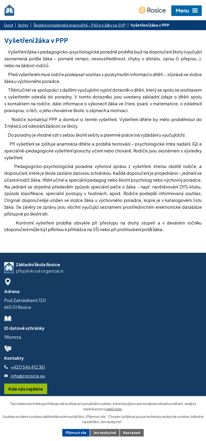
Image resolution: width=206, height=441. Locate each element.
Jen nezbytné (104, 432)
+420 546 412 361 (28, 367)
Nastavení (131, 432)
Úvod (8, 25)
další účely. (114, 409)
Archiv (23, 25)
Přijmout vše (76, 432)
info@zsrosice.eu (28, 376)
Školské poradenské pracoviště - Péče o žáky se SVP (79, 25)
